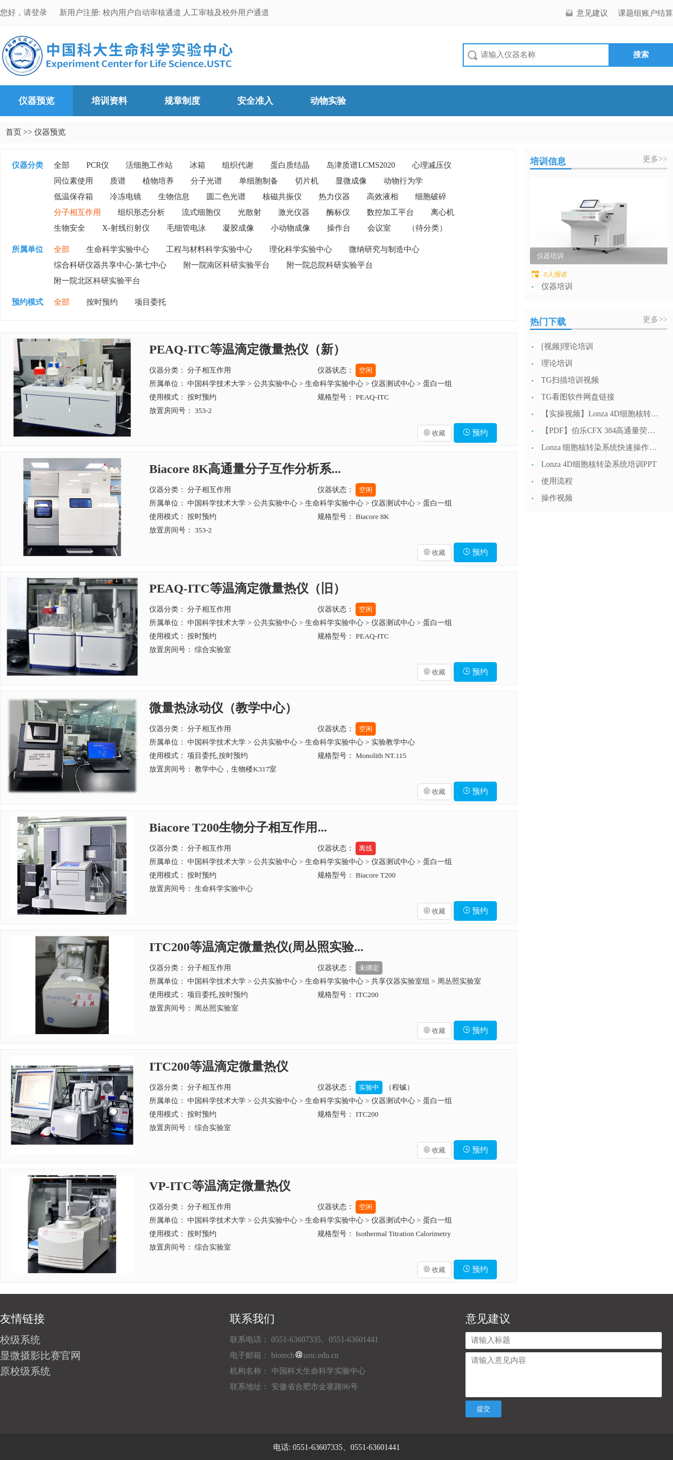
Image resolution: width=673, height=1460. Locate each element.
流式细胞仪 (201, 212)
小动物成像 (290, 228)
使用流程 (557, 481)
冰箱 (197, 165)
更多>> (655, 159)
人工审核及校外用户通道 (226, 12)
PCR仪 (97, 165)
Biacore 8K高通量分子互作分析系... (245, 469)
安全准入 (255, 100)
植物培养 (158, 181)
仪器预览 (36, 100)
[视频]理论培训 (567, 346)
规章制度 (182, 100)
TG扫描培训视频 (570, 380)
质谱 (118, 181)
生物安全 (69, 228)
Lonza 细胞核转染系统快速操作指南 (600, 447)
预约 (475, 433)
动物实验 (328, 100)
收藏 (434, 433)
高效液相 (382, 196)
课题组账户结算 (645, 13)
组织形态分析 (141, 212)
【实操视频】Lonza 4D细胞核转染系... (600, 414)
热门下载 (548, 322)
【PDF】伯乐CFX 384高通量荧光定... (600, 430)
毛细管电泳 (186, 228)
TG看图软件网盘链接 (578, 397)
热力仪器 (334, 196)
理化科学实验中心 (300, 249)
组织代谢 (237, 165)
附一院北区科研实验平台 (97, 281)
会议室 (379, 228)
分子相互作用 (77, 212)
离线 (365, 848)
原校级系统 (25, 1371)
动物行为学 (403, 181)
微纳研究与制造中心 (384, 249)
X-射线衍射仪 (126, 228)
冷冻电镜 (125, 196)
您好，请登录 (24, 12)
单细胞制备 (258, 181)
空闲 (365, 370)
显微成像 (351, 181)
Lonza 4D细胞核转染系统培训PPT (599, 464)
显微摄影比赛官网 (40, 1355)
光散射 (249, 212)
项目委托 (150, 302)
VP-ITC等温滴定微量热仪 (220, 1186)
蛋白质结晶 (290, 165)
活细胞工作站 (149, 165)
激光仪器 (294, 212)
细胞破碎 (430, 196)
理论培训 (557, 363)
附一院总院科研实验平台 (330, 265)
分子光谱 (206, 181)
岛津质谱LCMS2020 (360, 165)
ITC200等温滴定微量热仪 (218, 1066)
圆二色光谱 (226, 196)
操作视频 (557, 498)
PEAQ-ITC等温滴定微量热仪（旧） (247, 588)
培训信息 (548, 161)
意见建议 (592, 13)
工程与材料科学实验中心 (209, 249)
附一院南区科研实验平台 (226, 265)
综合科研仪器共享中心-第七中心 (110, 265)
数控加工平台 (390, 212)
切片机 (307, 181)
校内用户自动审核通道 (143, 12)
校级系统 (20, 1340)
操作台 (339, 228)
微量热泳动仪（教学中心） (223, 708)
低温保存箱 (73, 196)
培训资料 (109, 100)
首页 (13, 132)
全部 (62, 165)
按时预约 (102, 302)
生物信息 (174, 196)
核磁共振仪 (282, 196)
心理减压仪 (431, 165)
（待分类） (427, 228)
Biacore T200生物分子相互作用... (238, 827)
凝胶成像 (238, 228)
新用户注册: (80, 12)
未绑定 (369, 968)
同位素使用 (73, 181)
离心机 (442, 212)
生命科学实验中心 (117, 249)
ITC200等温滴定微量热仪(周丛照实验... (256, 947)
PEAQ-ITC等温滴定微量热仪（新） (247, 349)
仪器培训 (557, 286)
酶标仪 (338, 212)
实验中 (369, 1087)
